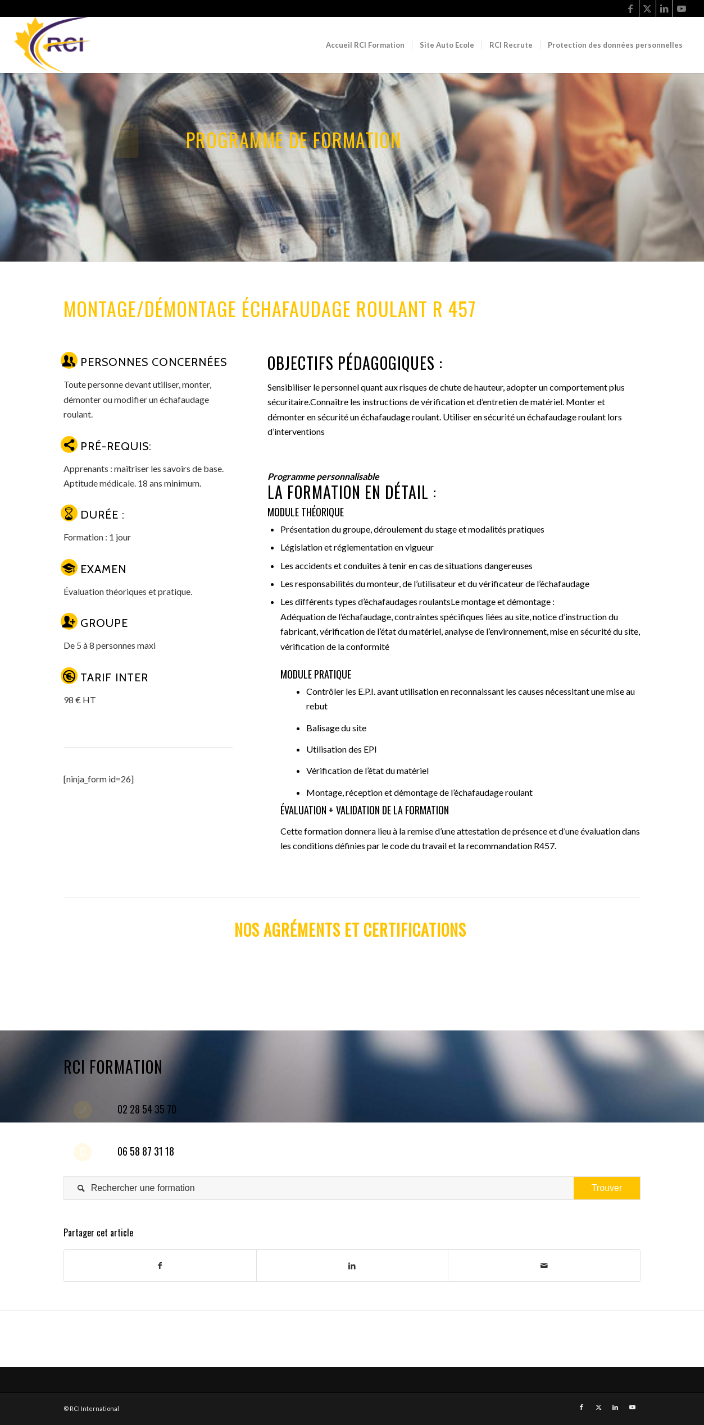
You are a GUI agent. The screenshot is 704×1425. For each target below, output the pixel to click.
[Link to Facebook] (631, 8)
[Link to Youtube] (681, 8)
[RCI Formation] (56, 45)
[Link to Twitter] (647, 8)
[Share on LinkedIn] (352, 1265)
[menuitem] (365, 45)
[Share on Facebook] (160, 1265)
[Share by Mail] (544, 1265)
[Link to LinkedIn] (664, 8)
